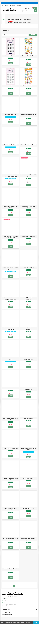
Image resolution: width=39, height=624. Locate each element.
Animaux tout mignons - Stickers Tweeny (28, 145)
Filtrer (33, 34)
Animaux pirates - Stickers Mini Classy (10, 569)
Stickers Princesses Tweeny (28, 85)
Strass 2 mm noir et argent (10, 55)
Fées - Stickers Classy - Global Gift (10, 388)
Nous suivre (12, 5)
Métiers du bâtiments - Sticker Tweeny (28, 56)
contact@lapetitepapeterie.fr (11, 600)
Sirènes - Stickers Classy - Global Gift (10, 419)
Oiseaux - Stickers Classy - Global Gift (10, 539)
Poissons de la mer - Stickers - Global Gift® (28, 298)
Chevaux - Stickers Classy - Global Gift (10, 479)
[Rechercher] (30, 10)
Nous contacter (5, 5)
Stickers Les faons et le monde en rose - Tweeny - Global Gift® (10, 175)
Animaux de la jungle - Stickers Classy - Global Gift (10, 509)
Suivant (24, 586)
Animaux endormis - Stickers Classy (10, 448)
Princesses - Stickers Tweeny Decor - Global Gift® (28, 328)
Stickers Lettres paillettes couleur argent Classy (10, 268)
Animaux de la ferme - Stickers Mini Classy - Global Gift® (28, 539)
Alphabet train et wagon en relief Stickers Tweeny (28, 115)
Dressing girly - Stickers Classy (28, 236)
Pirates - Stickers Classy (28, 418)
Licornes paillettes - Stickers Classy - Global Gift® (28, 389)
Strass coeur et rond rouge (28, 478)
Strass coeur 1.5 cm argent (10, 85)
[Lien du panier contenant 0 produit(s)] (34, 8)
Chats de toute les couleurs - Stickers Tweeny (10, 328)
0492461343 (7, 598)
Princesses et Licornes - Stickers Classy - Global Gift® (28, 358)
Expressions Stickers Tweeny (10, 144)
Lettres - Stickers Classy (28, 267)
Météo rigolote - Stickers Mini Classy (10, 358)
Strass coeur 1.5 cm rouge (10, 114)
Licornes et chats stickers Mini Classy (28, 207)
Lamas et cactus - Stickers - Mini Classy (28, 175)
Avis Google (19, 5)
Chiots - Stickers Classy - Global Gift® (28, 449)
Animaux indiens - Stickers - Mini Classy (10, 207)
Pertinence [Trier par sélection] (5, 34)
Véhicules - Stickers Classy (29, 508)
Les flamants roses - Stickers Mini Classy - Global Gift (10, 237)
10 (20, 586)
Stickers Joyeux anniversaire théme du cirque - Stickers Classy (10, 298)
